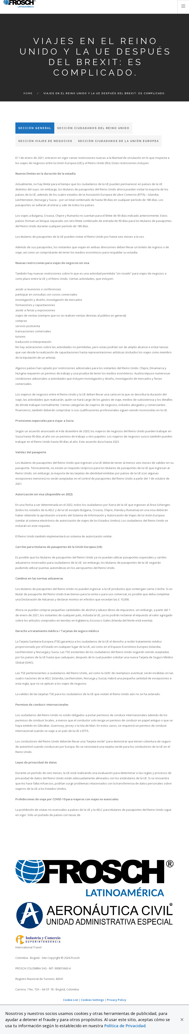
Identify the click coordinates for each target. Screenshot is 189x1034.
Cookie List (70, 1000)
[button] (182, 1019)
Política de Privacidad (124, 1025)
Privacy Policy (116, 1000)
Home (28, 93)
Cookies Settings (92, 1000)
